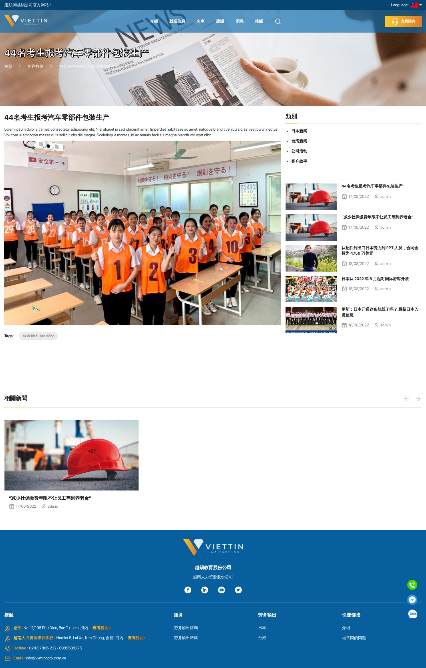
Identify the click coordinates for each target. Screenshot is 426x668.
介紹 (154, 21)
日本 (262, 627)
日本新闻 (299, 131)
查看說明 (102, 627)
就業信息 (177, 21)
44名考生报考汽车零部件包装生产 (372, 186)
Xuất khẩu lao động (39, 336)
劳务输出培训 (186, 637)
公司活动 (299, 151)
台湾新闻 (299, 141)
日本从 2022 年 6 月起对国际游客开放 (375, 278)
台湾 (262, 637)
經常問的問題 (354, 637)
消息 (240, 21)
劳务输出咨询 (186, 627)
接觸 (259, 21)
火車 (201, 21)
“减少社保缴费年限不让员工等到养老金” (377, 217)
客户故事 (299, 161)
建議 (220, 21)
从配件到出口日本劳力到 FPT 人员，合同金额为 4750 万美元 (379, 251)
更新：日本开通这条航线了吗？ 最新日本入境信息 (379, 312)
